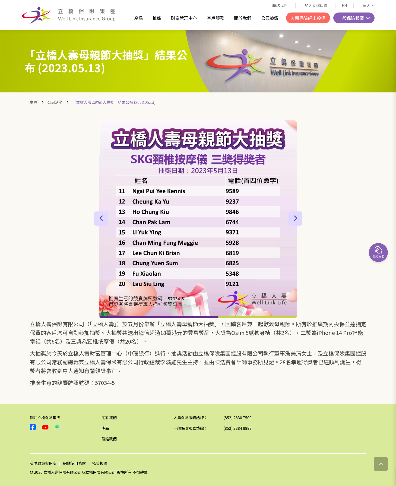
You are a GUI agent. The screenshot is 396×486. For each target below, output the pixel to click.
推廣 (157, 18)
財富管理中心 (184, 18)
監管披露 (99, 463)
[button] (101, 218)
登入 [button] (367, 5)
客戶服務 (215, 18)
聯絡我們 (279, 5)
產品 (138, 18)
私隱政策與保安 (43, 463)
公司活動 (54, 102)
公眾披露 (269, 18)
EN (344, 5)
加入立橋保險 (316, 5)
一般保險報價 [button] (351, 18)
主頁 (33, 102)
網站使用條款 (74, 463)
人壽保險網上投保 (308, 18)
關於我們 (242, 18)
